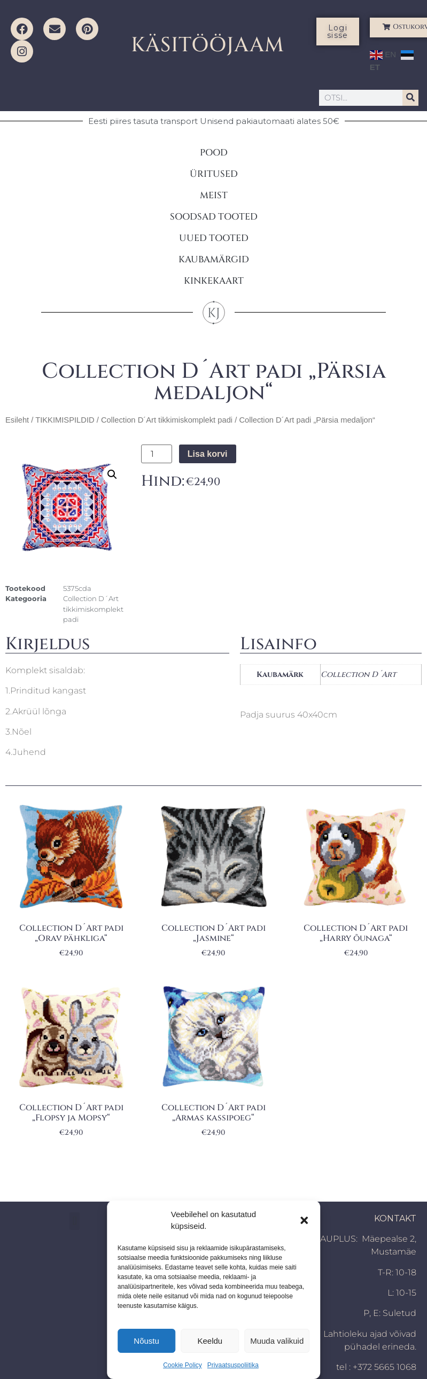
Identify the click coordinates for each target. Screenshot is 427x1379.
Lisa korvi (208, 453)
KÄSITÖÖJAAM (207, 45)
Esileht (17, 420)
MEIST (214, 195)
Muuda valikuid (277, 1340)
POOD (214, 152)
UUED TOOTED (214, 238)
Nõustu (146, 1340)
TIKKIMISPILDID (64, 420)
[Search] (410, 98)
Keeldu (209, 1340)
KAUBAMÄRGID (213, 259)
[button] (304, 1220)
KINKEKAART (214, 281)
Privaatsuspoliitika (233, 1365)
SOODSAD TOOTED (214, 217)
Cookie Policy (182, 1365)
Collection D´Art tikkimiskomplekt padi (166, 420)
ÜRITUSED (214, 174)
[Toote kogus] (156, 454)
